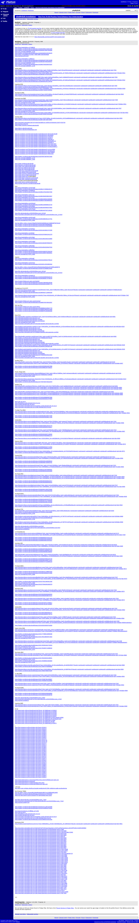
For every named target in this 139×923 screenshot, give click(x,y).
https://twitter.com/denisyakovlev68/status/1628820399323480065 (33, 199)
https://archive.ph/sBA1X (22, 700)
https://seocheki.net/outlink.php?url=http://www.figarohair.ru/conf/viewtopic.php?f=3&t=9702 (40, 882)
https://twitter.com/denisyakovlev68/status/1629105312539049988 (33, 226)
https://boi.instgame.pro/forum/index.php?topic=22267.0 (30, 744)
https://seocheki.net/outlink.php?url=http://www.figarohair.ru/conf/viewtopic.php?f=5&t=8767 (40, 842)
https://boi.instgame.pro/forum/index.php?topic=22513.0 (30, 757)
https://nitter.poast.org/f (21, 176)
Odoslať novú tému (20, 19)
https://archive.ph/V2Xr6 (22, 56)
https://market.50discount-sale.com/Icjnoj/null (27, 301)
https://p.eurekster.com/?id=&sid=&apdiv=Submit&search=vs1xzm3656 (35, 149)
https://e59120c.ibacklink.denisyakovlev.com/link (28, 340)
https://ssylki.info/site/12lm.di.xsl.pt (24, 815)
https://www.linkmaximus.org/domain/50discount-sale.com (31, 784)
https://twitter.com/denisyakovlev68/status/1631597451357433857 (33, 604)
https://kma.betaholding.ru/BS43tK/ (25, 245)
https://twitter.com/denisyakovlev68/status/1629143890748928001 (33, 253)
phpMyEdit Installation (26, 16)
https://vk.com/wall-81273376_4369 (25, 583)
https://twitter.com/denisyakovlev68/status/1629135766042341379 (33, 234)
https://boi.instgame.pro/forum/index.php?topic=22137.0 (30, 743)
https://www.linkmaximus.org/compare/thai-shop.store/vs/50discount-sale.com (37, 780)
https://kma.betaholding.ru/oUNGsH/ (25, 203)
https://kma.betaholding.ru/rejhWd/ (24, 233)
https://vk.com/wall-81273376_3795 (25, 519)
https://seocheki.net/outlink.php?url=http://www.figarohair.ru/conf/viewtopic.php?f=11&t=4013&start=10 (44, 853)
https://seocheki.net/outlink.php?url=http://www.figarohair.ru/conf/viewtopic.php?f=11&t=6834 (41, 877)
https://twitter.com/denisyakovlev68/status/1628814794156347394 (33, 192)
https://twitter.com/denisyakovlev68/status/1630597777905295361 (33, 452)
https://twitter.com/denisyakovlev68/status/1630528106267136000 (33, 434)
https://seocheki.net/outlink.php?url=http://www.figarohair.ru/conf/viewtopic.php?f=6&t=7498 (40, 872)
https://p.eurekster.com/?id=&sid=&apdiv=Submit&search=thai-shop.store (35, 143)
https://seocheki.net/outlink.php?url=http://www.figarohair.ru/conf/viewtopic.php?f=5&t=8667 (40, 845)
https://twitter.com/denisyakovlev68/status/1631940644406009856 (33, 693)
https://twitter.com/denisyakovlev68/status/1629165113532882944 (33, 264)
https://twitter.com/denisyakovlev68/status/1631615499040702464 (33, 808)
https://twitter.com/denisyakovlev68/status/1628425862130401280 (33, 49)
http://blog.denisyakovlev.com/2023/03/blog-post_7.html (30, 799)
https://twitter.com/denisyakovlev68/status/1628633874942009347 (33, 61)
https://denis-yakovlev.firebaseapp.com (26, 129)
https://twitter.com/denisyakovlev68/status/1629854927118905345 (33, 292)
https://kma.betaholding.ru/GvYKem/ (25, 209)
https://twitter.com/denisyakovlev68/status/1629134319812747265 (33, 230)
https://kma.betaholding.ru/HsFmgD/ (25, 217)
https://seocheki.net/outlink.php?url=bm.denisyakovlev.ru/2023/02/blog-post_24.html (38, 214)
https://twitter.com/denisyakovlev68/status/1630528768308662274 (33, 435)
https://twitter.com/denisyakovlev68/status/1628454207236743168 (33, 60)
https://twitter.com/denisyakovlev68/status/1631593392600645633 (33, 594)
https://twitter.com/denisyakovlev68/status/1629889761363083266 (33, 311)
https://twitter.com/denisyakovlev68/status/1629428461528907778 (33, 284)
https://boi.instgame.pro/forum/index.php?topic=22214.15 (31, 740)
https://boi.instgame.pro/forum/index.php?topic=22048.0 (30, 768)
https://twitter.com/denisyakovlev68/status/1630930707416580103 (33, 561)
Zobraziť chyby (63, 12)
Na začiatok (121, 920)
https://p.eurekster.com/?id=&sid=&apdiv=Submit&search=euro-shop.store (36, 145)
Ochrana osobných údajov (133, 921)
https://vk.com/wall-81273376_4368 (25, 574)
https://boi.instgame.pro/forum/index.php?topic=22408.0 (30, 733)
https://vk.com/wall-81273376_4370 (25, 585)
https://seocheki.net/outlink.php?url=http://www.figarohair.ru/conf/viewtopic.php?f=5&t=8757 (40, 843)
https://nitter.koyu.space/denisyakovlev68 (26, 170)
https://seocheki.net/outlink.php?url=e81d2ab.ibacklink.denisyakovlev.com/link (37, 323)
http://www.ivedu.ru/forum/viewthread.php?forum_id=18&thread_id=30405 (36, 712)
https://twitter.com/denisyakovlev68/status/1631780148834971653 (33, 636)
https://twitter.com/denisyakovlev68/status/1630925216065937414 (33, 550)
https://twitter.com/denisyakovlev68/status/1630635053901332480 (33, 502)
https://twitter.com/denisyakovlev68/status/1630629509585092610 (33, 482)
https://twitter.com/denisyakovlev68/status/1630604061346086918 (33, 461)
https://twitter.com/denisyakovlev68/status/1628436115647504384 (33, 50)
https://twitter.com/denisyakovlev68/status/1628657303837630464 (33, 90)
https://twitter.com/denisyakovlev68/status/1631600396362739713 (33, 614)
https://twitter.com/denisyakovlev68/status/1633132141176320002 (33, 794)
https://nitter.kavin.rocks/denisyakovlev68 (26, 177)
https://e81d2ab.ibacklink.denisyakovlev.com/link (28, 319)
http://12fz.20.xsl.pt (20, 401)
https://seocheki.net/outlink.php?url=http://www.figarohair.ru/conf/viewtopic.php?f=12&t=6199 (41, 870)
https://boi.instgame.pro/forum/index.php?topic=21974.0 (30, 770)
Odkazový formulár (129, 920)
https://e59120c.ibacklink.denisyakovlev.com (27, 339)
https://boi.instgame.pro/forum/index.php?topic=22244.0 (30, 727)
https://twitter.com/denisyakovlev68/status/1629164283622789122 (33, 260)
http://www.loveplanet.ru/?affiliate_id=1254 (27, 811)
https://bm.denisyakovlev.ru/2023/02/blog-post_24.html (30, 213)
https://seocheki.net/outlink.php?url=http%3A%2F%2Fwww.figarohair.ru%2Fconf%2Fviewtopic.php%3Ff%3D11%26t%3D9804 (50, 828)
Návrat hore (18, 25)
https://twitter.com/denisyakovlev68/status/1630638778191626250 (33, 523)
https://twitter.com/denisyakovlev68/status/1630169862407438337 (33, 367)
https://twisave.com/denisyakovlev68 (25, 165)
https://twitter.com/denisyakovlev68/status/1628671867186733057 (33, 119)
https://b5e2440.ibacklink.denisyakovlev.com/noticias (30, 353)
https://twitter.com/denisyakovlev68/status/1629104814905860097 (33, 224)
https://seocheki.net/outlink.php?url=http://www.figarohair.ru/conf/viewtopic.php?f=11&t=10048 (41, 849)
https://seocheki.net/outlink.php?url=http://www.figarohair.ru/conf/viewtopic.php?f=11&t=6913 (41, 873)
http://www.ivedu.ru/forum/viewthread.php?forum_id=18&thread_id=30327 (36, 716)
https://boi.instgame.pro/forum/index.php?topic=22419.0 (30, 738)
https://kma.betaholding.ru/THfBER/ (25, 47)
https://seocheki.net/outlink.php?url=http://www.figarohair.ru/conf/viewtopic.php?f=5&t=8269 (40, 838)
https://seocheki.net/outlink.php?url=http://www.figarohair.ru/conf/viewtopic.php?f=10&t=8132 (41, 884)
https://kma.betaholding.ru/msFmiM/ (25, 187)
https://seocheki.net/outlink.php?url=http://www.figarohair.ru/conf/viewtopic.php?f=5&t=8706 (40, 833)
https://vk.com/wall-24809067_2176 (25, 51)
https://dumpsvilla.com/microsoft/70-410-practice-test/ (49, 37)
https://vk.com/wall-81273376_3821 (25, 291)
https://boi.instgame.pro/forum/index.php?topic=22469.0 (30, 764)
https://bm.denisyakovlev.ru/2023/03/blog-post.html (29, 526)
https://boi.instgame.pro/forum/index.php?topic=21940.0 (30, 731)
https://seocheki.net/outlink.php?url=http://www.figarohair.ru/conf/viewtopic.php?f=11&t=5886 (41, 883)
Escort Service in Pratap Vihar (65, 908)
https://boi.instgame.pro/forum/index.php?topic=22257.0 (30, 774)
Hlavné (56, 12)
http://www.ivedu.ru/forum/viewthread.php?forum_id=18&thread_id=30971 (36, 723)
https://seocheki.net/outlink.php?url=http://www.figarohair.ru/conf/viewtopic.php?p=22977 (40, 890)
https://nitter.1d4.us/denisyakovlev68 (25, 166)
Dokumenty (89, 12)
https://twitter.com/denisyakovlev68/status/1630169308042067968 (33, 366)
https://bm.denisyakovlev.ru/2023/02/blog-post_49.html (30, 271)
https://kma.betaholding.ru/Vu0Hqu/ (25, 228)
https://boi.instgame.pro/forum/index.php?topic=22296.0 (30, 754)
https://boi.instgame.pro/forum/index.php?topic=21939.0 (30, 775)
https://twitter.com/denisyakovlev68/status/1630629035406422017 (33, 481)
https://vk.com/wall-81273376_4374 (25, 649)
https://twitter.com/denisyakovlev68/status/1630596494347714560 (33, 447)
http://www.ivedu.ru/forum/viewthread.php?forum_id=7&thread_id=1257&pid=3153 (38, 719)
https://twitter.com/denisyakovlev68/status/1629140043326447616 (33, 247)
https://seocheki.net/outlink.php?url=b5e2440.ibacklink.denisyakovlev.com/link (37, 357)
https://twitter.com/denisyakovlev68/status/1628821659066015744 (33, 204)
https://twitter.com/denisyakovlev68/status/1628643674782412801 (33, 74)
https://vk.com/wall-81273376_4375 (25, 659)
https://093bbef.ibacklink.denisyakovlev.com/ (27, 328)
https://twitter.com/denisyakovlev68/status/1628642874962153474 (33, 71)
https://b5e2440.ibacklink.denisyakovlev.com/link (28, 352)
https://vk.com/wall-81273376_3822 (25, 296)
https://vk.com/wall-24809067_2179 (25, 158)
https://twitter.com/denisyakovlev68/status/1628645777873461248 (33, 78)
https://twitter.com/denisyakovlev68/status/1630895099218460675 (33, 539)
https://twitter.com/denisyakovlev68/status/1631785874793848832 (33, 666)
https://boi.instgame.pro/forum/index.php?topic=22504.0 (30, 760)
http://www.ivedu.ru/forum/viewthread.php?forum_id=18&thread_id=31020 (36, 714)
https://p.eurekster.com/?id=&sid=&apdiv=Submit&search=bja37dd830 (35, 152)
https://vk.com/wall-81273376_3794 (25, 513)
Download (95, 12)
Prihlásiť (129, 1)
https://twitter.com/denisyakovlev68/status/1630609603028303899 (33, 471)
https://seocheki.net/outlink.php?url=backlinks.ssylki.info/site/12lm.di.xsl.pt (36, 816)
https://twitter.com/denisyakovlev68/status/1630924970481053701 (33, 549)
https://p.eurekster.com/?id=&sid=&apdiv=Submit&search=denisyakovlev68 (36, 134)
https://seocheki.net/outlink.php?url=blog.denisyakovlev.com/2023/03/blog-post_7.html (39, 801)
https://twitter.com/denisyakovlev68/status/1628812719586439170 (33, 189)
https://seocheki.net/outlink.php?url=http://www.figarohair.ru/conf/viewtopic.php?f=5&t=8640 (40, 846)
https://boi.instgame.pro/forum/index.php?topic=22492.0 (30, 763)
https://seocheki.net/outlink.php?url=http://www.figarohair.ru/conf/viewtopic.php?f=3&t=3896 (40, 869)
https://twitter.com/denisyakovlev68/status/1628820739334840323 (33, 200)
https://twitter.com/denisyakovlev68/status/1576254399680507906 (33, 397)
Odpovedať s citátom (27, 25)
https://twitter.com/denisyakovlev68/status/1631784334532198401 (33, 658)
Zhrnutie (78, 12)
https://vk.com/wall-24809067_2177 (25, 63)
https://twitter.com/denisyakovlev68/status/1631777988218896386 (33, 634)
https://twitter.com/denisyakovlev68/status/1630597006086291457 (33, 448)
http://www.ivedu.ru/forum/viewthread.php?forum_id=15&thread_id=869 (35, 720)
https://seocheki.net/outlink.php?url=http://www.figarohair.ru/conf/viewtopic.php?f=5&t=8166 (40, 867)
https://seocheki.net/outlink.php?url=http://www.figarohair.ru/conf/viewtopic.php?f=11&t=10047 (41, 850)
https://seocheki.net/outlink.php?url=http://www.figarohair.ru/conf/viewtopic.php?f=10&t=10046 (41, 857)
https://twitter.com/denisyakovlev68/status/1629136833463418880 (33, 238)
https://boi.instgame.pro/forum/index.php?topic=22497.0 (30, 758)
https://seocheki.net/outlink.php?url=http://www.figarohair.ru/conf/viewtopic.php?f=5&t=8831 (40, 840)
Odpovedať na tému (32, 19)
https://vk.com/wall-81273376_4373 (25, 646)
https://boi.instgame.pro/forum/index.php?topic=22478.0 (30, 761)
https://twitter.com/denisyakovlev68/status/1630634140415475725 (33, 499)
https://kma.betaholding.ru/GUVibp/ (25, 237)
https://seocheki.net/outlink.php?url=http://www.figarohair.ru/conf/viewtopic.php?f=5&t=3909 (40, 865)
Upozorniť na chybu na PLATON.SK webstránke (105, 921)
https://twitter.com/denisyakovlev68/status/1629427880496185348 (33, 282)
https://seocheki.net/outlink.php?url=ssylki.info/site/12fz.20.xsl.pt (33, 407)
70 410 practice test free (34, 28)
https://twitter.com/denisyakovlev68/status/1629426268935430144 (33, 277)
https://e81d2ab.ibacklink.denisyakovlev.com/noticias (30, 321)
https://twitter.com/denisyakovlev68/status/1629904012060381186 (33, 346)
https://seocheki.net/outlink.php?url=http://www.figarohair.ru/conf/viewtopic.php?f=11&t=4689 (41, 856)
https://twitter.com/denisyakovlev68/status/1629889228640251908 (33, 309)
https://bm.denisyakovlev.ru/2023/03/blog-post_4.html (30, 697)
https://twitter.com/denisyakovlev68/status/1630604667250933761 (33, 462)
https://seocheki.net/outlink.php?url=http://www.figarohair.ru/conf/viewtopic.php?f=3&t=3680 (40, 866)
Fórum (32, 7)
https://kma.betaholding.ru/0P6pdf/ (24, 258)
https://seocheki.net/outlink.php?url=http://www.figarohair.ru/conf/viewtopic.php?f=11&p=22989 (41, 891)
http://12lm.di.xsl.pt (20, 812)
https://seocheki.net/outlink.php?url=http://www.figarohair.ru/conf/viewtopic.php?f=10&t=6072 (41, 876)
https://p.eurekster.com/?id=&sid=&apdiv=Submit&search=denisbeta (34, 135)
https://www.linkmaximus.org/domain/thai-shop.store (29, 782)
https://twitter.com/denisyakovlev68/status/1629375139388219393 (33, 268)
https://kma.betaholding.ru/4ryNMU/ (25, 206)
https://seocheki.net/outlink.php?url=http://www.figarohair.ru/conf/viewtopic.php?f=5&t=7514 (40, 889)
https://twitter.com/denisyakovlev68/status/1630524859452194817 (33, 427)
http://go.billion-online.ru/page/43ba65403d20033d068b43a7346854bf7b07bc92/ (37, 223)
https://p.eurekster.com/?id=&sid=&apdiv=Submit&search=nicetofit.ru (34, 142)
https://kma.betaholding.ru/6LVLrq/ (24, 194)
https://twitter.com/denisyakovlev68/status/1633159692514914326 (33, 819)
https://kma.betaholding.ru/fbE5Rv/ (24, 250)
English (136, 3)
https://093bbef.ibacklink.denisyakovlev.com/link (28, 329)
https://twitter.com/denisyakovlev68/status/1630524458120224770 (33, 425)
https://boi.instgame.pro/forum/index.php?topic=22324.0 (30, 729)
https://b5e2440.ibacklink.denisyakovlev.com (27, 350)
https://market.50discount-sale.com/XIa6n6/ (27, 281)
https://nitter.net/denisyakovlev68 (24, 163)
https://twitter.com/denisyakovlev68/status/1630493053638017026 (33, 417)
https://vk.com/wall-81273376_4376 (25, 662)
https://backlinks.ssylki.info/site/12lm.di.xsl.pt (27, 814)
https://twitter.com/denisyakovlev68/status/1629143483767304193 (33, 251)
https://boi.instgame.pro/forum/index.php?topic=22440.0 (30, 748)
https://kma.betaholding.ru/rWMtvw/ (25, 190)
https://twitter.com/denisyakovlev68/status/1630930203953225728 (33, 559)
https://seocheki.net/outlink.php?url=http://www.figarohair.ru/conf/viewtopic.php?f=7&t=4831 (40, 880)
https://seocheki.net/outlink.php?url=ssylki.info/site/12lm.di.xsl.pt (33, 818)
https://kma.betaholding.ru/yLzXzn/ (24, 197)
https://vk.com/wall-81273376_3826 (25, 380)
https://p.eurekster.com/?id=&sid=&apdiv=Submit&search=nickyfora (34, 136)
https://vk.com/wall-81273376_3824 (25, 356)
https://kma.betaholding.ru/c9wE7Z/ (25, 275)
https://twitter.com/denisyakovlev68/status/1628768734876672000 (33, 156)
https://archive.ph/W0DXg (22, 529)
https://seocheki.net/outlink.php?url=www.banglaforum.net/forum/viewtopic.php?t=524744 (40, 122)
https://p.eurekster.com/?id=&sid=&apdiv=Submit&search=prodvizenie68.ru (36, 146)
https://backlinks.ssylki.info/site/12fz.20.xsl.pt (27, 403)
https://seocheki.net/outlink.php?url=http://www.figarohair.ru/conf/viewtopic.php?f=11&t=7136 (41, 879)
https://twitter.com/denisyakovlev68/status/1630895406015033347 (33, 540)
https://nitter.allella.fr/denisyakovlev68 (25, 172)
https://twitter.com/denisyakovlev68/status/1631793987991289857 (33, 679)
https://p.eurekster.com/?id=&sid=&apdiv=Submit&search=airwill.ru (34, 138)
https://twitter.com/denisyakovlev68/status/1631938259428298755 (33, 695)
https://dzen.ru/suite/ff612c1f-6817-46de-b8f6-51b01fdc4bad (32, 54)
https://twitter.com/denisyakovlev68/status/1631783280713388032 (33, 648)
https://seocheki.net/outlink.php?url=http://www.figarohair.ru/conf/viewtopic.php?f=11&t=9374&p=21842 (44, 832)
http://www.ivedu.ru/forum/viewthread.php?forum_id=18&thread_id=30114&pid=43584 (39, 717)
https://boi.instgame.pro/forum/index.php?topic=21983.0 (30, 777)
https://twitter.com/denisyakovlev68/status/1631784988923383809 (33, 661)
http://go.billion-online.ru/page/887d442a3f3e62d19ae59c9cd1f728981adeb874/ (37, 267)
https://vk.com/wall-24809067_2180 (25, 159)
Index (15, 7)
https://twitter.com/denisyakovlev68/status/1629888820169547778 (33, 308)
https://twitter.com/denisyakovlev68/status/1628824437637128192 (33, 210)
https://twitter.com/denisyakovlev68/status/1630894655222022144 (33, 537)
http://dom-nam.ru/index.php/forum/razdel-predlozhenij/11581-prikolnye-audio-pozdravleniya (41, 788)
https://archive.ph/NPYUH (22, 802)
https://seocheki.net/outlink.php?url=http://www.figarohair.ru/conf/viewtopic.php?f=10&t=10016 (41, 860)
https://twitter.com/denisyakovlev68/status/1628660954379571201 (33, 101)
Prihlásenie (24, 10)
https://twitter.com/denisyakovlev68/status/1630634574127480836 (33, 500)
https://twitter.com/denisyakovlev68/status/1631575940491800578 (33, 584)
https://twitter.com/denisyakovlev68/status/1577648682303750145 (33, 338)
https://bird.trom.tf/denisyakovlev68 (25, 168)
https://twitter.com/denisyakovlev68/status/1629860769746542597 (33, 302)
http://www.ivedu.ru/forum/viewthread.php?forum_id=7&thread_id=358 (34, 721)
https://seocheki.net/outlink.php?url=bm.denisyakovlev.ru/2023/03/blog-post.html (37, 527)
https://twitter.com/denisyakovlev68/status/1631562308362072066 (33, 573)
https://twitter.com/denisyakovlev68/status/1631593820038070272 (33, 595)
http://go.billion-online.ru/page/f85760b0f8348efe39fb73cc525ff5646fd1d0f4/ (36, 792)
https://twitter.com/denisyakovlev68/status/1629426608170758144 (33, 278)
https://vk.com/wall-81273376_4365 (25, 254)
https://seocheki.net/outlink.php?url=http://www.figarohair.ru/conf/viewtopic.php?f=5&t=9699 (40, 835)
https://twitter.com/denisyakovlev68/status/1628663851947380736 (33, 109)
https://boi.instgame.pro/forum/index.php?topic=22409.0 (30, 737)
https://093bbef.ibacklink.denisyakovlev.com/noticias (29, 330)
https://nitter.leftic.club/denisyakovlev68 (26, 179)
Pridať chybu (71, 12)
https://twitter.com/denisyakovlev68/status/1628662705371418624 (33, 105)
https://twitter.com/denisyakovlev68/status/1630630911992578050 (33, 489)
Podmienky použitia (121, 921)
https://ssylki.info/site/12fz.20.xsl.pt (24, 404)
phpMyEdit (26, 7)
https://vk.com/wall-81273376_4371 (25, 635)
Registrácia (135, 1)
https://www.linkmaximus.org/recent (25, 781)
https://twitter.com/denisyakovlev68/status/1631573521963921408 (33, 581)
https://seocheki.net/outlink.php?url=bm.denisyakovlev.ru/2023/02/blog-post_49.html (38, 272)
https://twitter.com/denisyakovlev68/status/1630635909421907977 (33, 506)
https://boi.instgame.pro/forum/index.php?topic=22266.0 (30, 734)
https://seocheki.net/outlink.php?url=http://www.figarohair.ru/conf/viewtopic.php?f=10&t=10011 (41, 862)
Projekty (20, 7)
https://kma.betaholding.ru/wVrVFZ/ (25, 262)
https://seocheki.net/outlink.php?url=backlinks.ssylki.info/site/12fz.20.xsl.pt (36, 406)
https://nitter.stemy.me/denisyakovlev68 (26, 182)
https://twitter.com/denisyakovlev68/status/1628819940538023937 (33, 196)
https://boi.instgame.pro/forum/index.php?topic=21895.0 (30, 772)
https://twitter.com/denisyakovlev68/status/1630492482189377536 (33, 415)
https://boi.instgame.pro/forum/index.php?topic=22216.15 (31, 741)
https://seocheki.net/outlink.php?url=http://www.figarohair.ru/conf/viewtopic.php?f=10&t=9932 (41, 863)
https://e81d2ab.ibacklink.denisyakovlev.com (27, 318)
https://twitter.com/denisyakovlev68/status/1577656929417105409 (33, 374)
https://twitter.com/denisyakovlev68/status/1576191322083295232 (33, 517)
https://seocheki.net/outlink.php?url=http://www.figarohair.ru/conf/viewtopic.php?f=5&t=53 (40, 836)
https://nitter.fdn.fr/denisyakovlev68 (25, 169)
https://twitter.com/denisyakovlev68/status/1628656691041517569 (33, 87)
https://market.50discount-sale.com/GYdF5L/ (27, 306)
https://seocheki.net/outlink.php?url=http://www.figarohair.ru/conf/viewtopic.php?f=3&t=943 (40, 874)
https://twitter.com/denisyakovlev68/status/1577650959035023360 (33, 355)
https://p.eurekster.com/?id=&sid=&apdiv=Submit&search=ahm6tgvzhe (35, 151)
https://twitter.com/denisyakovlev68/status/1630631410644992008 (33, 491)
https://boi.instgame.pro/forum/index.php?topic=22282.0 (30, 750)
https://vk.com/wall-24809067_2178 (25, 66)
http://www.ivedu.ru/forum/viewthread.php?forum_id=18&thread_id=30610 (36, 710)
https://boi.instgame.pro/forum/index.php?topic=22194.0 (30, 755)
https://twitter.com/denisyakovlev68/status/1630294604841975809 (33, 398)
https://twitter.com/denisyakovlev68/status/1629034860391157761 (33, 219)
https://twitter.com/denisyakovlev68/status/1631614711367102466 (33, 806)
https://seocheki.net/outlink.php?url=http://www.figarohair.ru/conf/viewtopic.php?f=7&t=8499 (40, 831)
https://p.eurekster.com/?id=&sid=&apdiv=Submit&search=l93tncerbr (34, 153)
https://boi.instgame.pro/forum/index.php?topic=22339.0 (30, 736)
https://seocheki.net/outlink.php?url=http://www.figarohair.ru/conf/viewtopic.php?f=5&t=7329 (40, 887)
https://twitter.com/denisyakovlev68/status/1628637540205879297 (33, 64)
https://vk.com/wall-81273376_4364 (25, 220)
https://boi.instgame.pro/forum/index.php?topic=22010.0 (30, 753)
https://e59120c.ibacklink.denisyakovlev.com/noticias (30, 342)
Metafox (18, 921)
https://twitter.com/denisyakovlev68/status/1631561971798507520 (33, 571)
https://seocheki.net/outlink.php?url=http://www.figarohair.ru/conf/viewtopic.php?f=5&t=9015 (40, 839)
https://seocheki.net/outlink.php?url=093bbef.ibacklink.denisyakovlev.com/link (36, 332)
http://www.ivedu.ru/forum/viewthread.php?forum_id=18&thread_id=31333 (36, 713)
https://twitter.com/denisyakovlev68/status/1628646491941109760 (33, 81)
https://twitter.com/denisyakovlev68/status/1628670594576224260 (33, 114)
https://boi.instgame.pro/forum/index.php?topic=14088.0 (30, 765)
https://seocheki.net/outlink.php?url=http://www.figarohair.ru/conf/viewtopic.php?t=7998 (39, 829)
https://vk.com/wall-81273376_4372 (25, 638)
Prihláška (136, 920)
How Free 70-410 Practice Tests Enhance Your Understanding (50, 7)
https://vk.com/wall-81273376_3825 (25, 376)
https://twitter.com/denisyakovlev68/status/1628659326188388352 (33, 95)
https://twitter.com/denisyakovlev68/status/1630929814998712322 (33, 560)
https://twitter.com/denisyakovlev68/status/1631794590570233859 (33, 680)
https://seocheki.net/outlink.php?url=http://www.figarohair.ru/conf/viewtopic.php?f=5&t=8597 (40, 848)
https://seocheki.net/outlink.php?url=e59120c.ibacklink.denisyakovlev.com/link (37, 343)
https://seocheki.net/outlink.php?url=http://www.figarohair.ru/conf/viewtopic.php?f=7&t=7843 (40, 893)
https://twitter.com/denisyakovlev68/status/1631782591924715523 (33, 645)
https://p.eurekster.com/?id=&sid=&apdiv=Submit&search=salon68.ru (34, 139)
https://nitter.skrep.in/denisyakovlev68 (25, 175)
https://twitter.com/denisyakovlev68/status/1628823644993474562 (33, 207)
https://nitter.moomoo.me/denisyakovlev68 (27, 125)
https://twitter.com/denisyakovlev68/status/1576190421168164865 (33, 512)
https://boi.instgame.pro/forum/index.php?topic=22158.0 (30, 751)
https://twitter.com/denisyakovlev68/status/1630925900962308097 (33, 551)
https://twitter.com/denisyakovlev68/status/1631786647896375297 (33, 670)
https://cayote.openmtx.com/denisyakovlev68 (27, 183)
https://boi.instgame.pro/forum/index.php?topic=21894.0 (30, 730)
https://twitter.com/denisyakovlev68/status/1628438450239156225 (33, 53)
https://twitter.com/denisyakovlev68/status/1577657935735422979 (33, 381)
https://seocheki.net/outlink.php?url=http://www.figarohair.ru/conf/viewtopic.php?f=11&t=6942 (41, 886)
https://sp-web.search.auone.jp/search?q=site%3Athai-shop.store (33, 795)
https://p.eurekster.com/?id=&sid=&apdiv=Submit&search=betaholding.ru (35, 141)
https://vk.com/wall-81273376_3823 (25, 322)
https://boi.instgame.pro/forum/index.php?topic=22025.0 (30, 767)
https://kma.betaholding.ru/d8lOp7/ (24, 58)
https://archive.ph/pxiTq (21, 124)
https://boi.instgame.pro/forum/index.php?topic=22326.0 (30, 746)
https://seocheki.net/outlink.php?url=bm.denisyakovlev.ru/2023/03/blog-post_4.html (38, 699)
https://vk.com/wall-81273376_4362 (25, 102)
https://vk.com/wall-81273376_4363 (25, 111)
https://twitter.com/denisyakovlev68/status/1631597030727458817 (33, 602)
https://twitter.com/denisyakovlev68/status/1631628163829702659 (33, 625)
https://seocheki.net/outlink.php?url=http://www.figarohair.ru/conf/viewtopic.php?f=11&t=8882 (41, 855)
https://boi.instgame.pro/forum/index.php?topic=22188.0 (30, 747)
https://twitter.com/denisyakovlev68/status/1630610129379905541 (33, 469)
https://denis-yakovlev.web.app (23, 128)
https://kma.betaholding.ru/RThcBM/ (25, 241)
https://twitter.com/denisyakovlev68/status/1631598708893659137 (33, 612)
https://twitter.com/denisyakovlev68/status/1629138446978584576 (33, 243)
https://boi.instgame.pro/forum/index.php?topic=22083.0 (30, 771)
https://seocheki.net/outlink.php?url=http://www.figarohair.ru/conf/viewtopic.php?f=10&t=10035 (41, 859)
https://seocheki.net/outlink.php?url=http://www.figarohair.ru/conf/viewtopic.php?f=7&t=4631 (40, 852)
